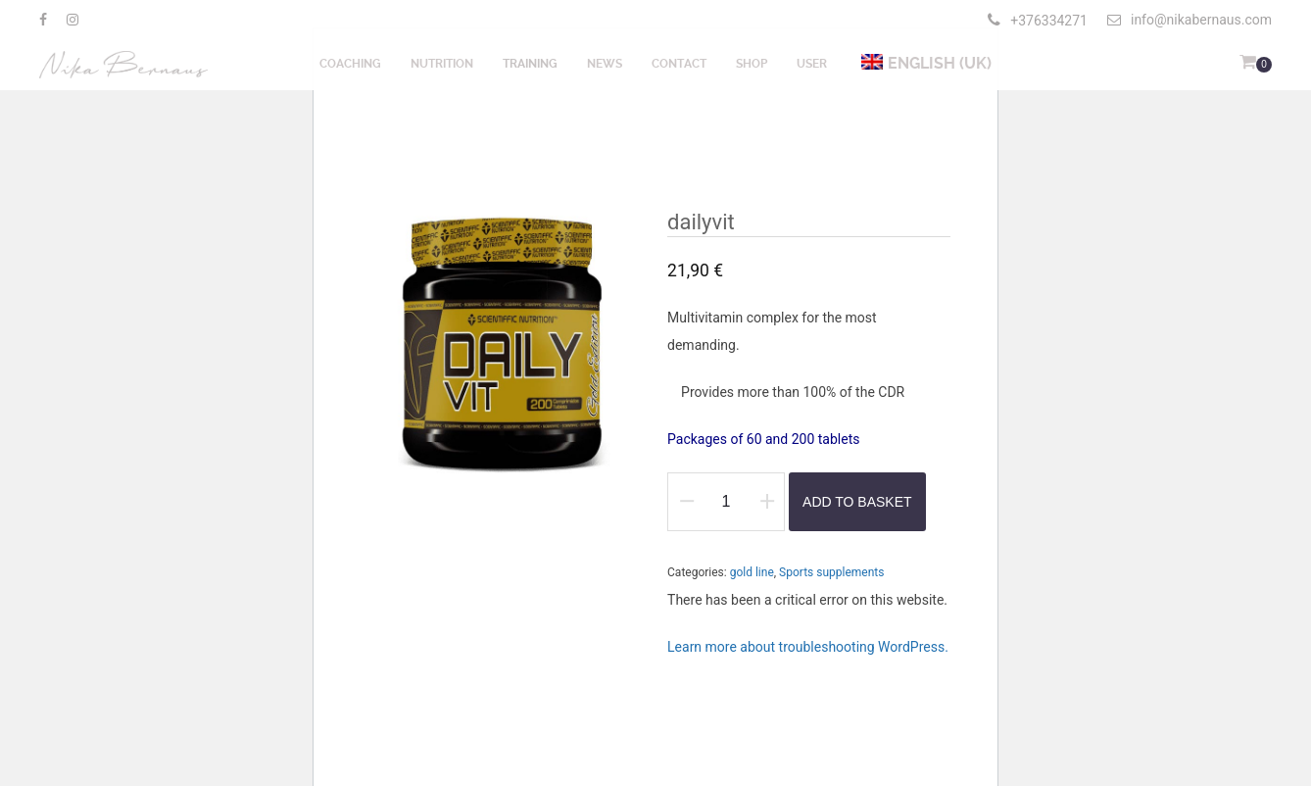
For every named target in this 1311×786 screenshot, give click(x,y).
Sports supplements (831, 572)
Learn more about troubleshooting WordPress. (807, 647)
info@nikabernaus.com (1189, 19)
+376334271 (1049, 20)
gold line (752, 572)
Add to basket (857, 502)
